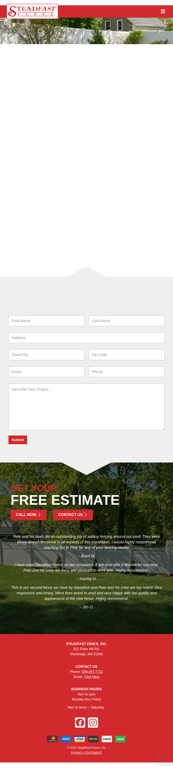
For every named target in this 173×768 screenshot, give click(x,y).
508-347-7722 (92, 672)
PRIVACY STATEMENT (86, 752)
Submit (18, 440)
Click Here (92, 677)
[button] (163, 11)
